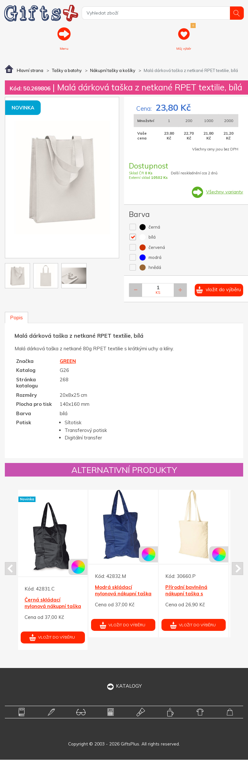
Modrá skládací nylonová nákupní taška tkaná (123, 594)
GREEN (68, 362)
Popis (16, 318)
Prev (10, 569)
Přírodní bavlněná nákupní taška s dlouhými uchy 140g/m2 (193, 594)
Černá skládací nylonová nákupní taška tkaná (53, 606)
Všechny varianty (224, 192)
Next (237, 569)
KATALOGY (124, 686)
